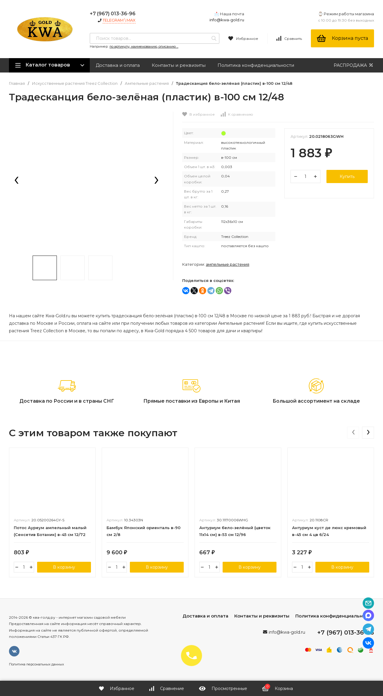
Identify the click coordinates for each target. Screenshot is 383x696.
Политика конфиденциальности (256, 65)
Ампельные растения (147, 83)
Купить (347, 176)
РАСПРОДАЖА (354, 65)
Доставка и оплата (118, 65)
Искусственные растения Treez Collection (75, 83)
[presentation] (16, 180)
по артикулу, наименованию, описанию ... (144, 46)
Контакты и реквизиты (179, 65)
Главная (17, 83)
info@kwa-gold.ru (226, 19)
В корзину (64, 567)
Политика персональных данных (36, 664)
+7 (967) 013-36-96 (113, 13)
